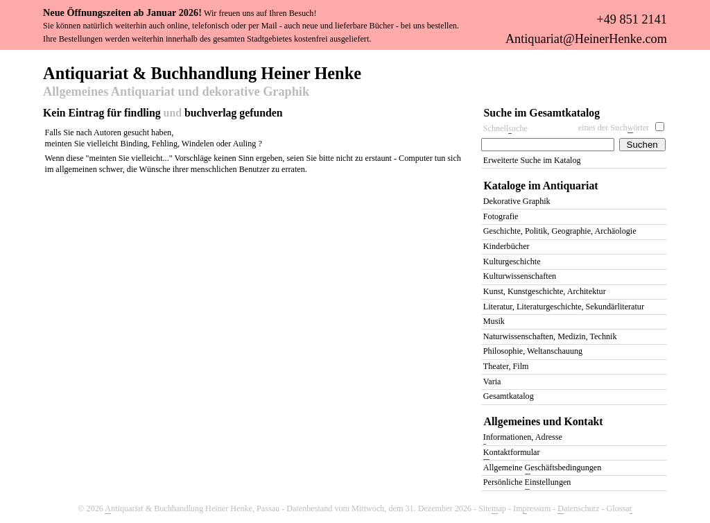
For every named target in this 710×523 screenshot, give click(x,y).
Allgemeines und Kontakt (543, 421)
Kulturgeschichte (512, 261)
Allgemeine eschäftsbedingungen (542, 468)
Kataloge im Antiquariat (541, 185)
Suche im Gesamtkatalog (542, 113)
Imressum (532, 509)
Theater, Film (506, 366)
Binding (134, 143)
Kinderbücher (506, 246)
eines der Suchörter (614, 128)
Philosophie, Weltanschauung (532, 351)
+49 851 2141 (631, 19)
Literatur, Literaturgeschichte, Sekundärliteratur (563, 306)
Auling (245, 143)
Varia (492, 381)
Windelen (198, 143)
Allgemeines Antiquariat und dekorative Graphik (176, 92)
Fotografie (501, 216)
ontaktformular (511, 453)
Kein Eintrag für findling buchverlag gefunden (163, 113)
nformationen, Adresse (522, 438)
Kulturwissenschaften (519, 276)
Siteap (492, 509)
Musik (494, 321)
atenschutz (578, 509)
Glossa (619, 509)
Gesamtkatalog (508, 396)
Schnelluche (505, 128)
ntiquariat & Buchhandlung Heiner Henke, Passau (192, 509)
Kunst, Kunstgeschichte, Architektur (544, 291)
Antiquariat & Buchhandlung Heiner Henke (202, 72)
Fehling (165, 143)
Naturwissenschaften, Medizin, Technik (550, 336)
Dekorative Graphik (517, 201)
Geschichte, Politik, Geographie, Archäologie (560, 231)
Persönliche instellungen (527, 483)
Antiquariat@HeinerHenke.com (586, 39)
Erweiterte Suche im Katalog (532, 160)
